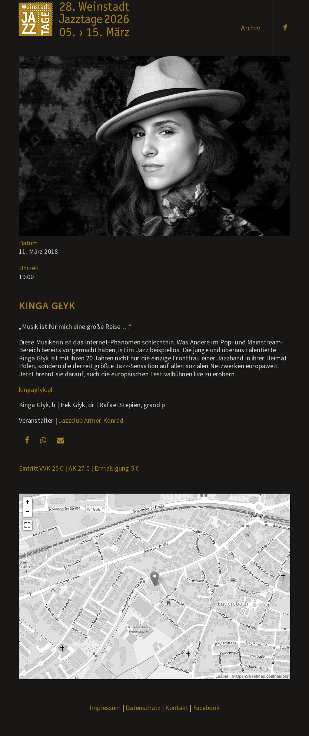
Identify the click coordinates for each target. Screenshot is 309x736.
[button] (27, 440)
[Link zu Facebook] (284, 27)
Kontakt (176, 707)
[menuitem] (250, 28)
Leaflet (222, 676)
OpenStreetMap (250, 676)
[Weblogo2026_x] (74, 28)
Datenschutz (143, 707)
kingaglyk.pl (36, 389)
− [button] (28, 511)
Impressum (105, 707)
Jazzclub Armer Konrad (91, 420)
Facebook (206, 707)
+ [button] (28, 502)
